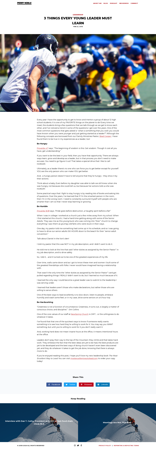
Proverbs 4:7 (42, 148)
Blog (106, 3)
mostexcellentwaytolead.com (84, 358)
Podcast (113, 3)
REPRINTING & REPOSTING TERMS (126, 445)
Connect (134, 3)
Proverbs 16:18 (43, 211)
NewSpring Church (80, 314)
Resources (124, 3)
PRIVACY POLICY (105, 445)
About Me (97, 3)
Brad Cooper (105, 136)
